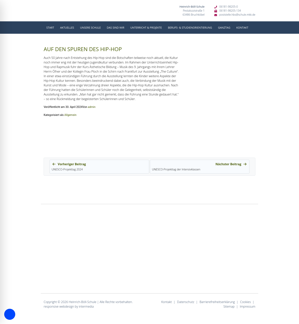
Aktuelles (67, 27)
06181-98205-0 (228, 6)
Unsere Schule (90, 27)
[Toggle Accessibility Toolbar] (10, 314)
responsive (51, 306)
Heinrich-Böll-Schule (82, 302)
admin (92, 107)
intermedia (86, 306)
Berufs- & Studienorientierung (190, 27)
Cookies (245, 302)
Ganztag (224, 27)
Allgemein (70, 115)
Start (50, 27)
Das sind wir (115, 27)
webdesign (66, 306)
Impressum (247, 306)
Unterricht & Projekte (146, 27)
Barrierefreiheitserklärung (217, 302)
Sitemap (229, 306)
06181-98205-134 (230, 10)
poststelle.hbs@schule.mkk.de (237, 14)
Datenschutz (185, 302)
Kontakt (242, 27)
